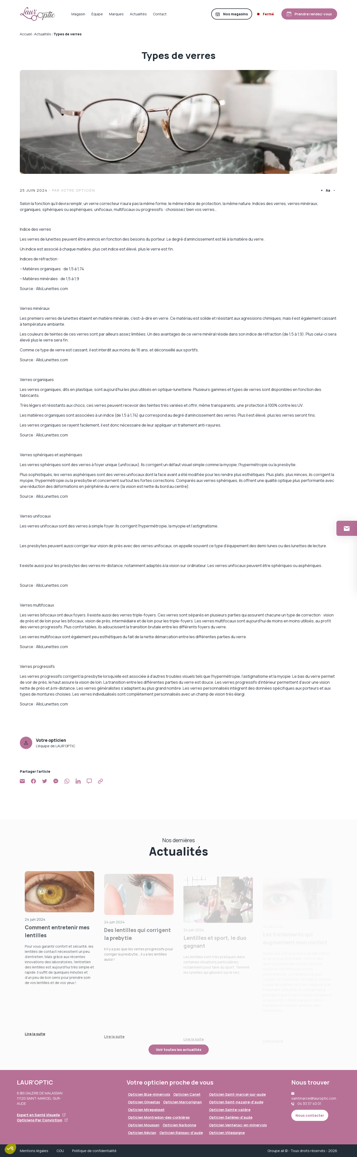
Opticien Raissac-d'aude (181, 1132)
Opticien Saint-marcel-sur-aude (237, 1094)
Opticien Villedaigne (227, 1132)
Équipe (97, 14)
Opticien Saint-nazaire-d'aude (236, 1102)
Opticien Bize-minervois (149, 1094)
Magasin (78, 14)
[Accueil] (38, 14)
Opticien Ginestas (144, 1102)
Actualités (138, 14)
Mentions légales (34, 1150)
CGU (60, 1150)
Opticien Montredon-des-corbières (159, 1117)
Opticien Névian (142, 1132)
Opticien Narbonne (179, 1125)
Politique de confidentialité (94, 1150)
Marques (116, 14)
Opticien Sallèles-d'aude (230, 1117)
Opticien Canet (187, 1094)
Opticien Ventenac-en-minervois (238, 1125)
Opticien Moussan (143, 1125)
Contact (160, 14)
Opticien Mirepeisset (146, 1109)
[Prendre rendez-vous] (309, 14)
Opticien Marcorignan (182, 1102)
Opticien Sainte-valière (229, 1109)
